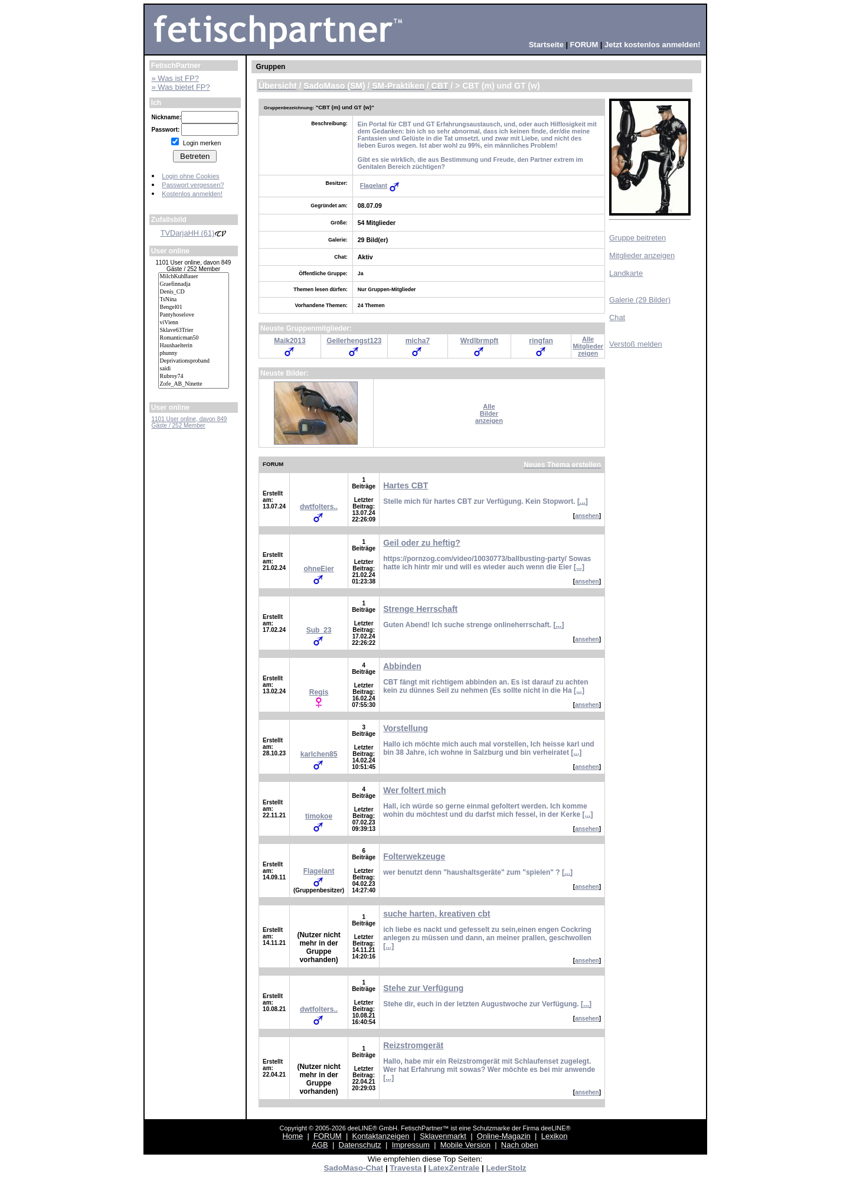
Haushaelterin (193, 346)
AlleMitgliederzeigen (588, 346)
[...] (582, 501)
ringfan (541, 341)
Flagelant (373, 185)
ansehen (587, 516)
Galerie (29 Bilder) (640, 299)
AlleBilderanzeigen (489, 413)
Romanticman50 (193, 338)
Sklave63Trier (193, 330)
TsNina (193, 300)
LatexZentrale (454, 1167)
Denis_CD (193, 292)
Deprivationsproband (193, 361)
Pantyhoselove (193, 315)
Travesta (405, 1167)
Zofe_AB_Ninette (193, 384)
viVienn (193, 323)
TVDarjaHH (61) (194, 233)
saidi (193, 369)
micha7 (418, 341)
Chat (617, 317)
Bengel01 (193, 307)
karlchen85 (319, 754)
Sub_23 (319, 630)
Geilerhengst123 (353, 341)
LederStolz (506, 1167)
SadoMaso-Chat (353, 1167)
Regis (319, 692)
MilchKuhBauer (193, 277)
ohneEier (318, 569)
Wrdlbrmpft (479, 341)
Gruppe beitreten (637, 237)
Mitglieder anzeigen (642, 255)
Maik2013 (289, 341)
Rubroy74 (193, 376)
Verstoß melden (635, 344)
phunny (193, 353)
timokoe (318, 816)
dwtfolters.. (319, 507)
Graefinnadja (193, 284)
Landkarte (626, 273)
